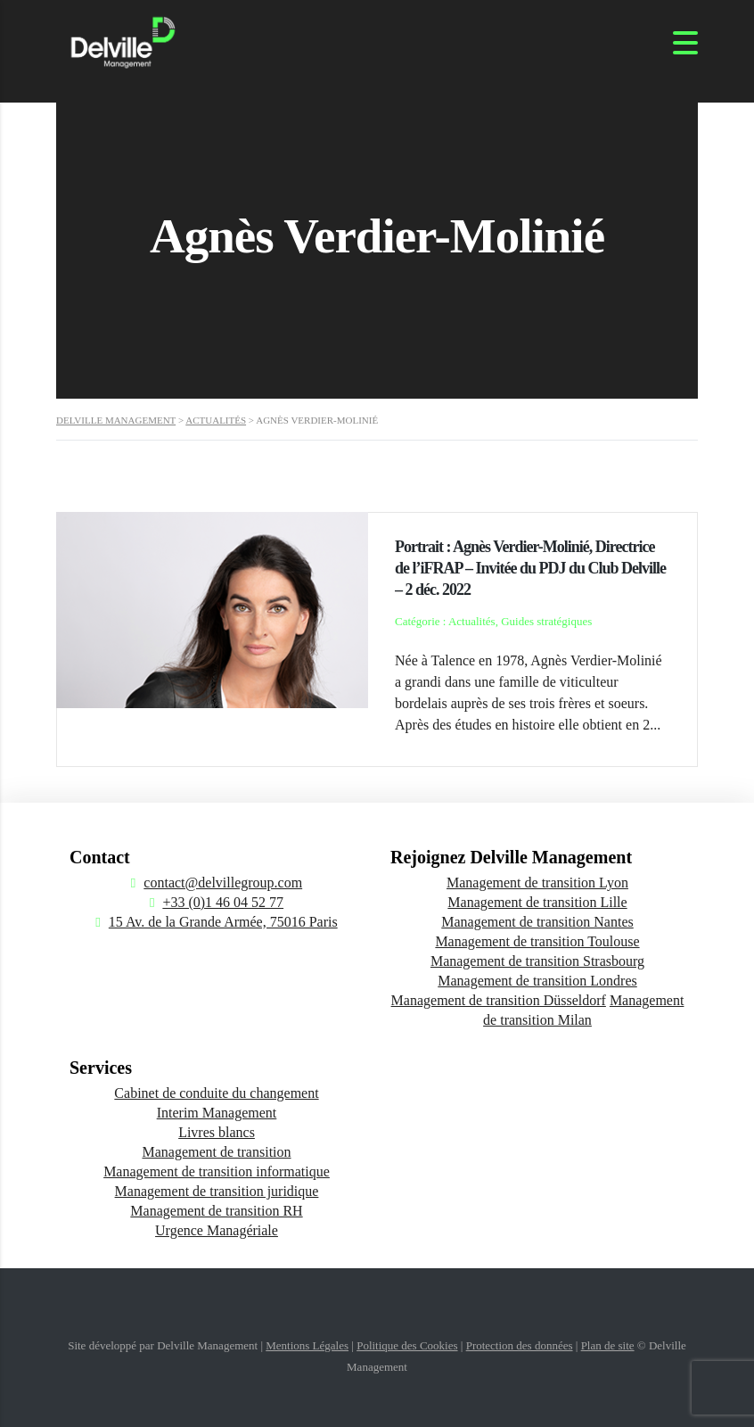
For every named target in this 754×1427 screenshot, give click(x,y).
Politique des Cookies (407, 1345)
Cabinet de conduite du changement (216, 1093)
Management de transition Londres (537, 980)
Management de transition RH (216, 1210)
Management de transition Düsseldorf (498, 1000)
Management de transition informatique (216, 1171)
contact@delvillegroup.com (222, 882)
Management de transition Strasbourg (537, 961)
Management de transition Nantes (537, 921)
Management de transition (216, 1151)
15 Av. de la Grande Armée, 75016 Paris (223, 921)
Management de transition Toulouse (537, 941)
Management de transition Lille (537, 902)
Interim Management (217, 1112)
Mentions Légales (307, 1345)
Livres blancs (216, 1132)
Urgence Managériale (216, 1230)
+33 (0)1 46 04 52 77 (222, 902)
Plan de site (608, 1345)
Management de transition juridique (217, 1191)
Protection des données (519, 1345)
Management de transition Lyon (537, 882)
